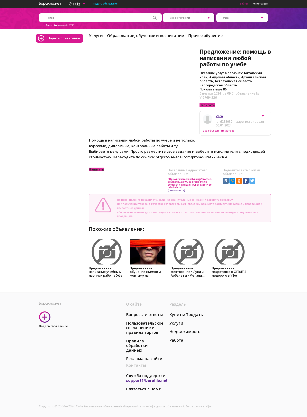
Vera (219, 116)
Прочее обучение (205, 35)
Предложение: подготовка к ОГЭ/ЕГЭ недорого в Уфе (229, 272)
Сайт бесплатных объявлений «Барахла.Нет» (110, 406)
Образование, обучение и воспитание (145, 35)
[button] (265, 117)
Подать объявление (105, 3)
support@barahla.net (147, 380)
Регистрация (260, 3)
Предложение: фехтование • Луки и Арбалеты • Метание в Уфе (187, 272)
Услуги (96, 35)
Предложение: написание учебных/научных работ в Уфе (106, 272)
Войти (244, 3)
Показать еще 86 (213, 89)
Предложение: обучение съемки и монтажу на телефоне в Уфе (145, 272)
